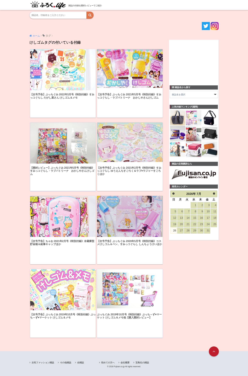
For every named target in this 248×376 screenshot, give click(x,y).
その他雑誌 (65, 362)
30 (201, 230)
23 (201, 224)
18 (214, 217)
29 (194, 230)
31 (208, 230)
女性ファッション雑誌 (43, 362)
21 (188, 224)
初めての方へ (108, 362)
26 (174, 230)
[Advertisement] (194, 61)
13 (181, 217)
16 (201, 217)
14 (188, 217)
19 (174, 224)
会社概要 (125, 362)
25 (214, 224)
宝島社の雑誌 (142, 362)
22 (194, 224)
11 (214, 211)
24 (208, 224)
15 (194, 217)
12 (174, 217)
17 (208, 217)
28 (188, 230)
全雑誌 (80, 362)
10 (208, 211)
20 (181, 224)
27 (181, 230)
